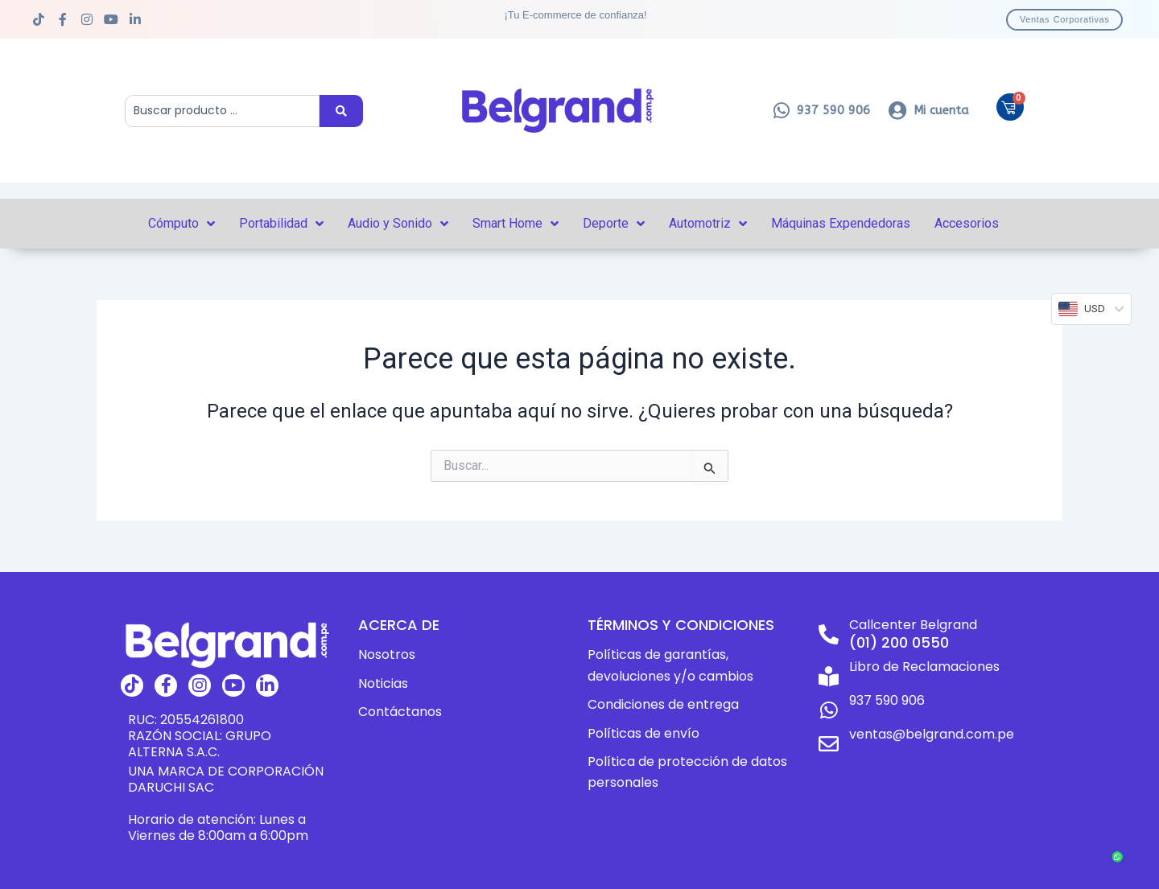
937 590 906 (887, 700)
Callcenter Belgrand (913, 624)
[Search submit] (341, 111)
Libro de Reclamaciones (924, 666)
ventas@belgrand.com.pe (931, 734)
